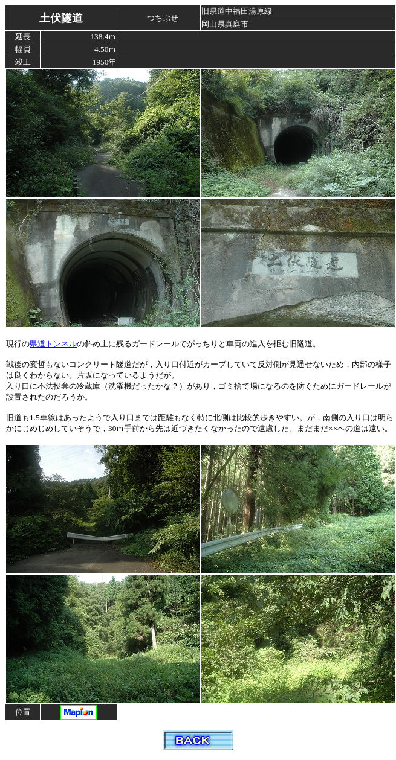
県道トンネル (53, 343)
